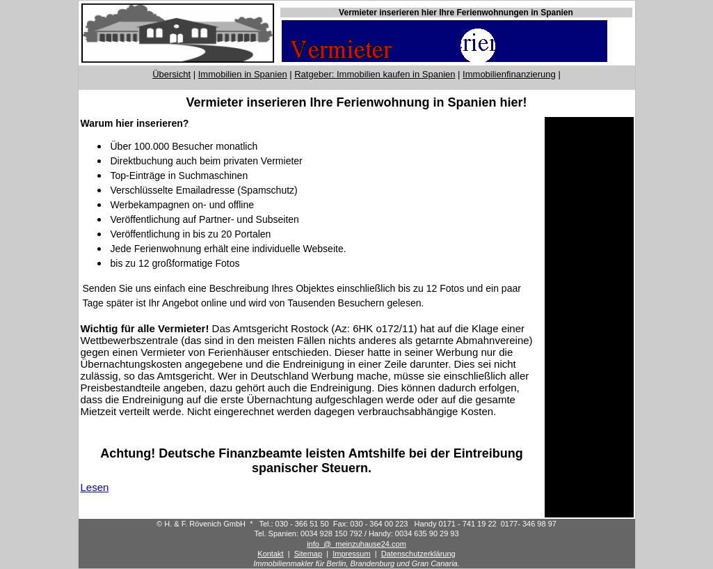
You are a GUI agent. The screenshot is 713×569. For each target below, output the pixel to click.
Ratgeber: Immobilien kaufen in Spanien (374, 74)
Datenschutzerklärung (418, 553)
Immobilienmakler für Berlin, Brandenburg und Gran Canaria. (356, 563)
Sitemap (308, 553)
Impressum (351, 553)
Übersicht (171, 74)
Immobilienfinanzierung (509, 74)
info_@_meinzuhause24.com (356, 544)
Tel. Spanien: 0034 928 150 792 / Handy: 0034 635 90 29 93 (356, 533)
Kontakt (270, 553)
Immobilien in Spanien (242, 74)
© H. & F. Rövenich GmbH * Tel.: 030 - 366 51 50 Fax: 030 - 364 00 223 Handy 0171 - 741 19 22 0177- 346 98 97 (356, 524)
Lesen (95, 487)
